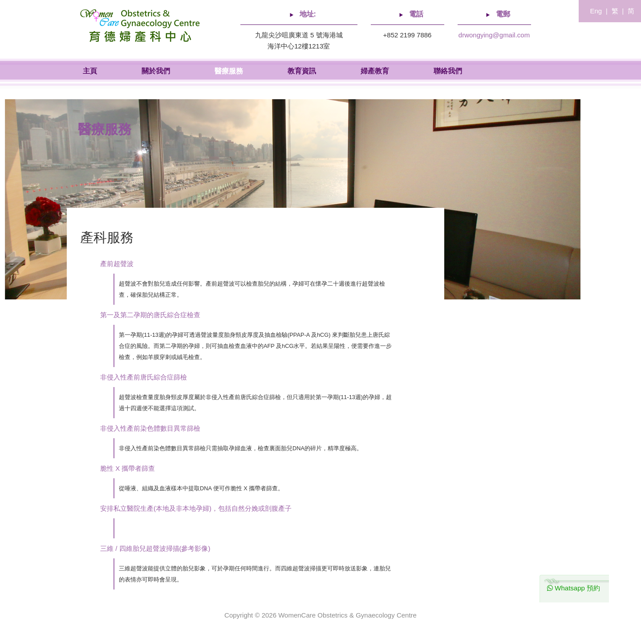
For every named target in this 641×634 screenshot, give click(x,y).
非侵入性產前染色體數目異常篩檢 (150, 428)
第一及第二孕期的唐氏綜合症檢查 (150, 315)
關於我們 (156, 71)
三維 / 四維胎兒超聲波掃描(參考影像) (155, 548)
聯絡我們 (448, 71)
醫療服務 (229, 71)
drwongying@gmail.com (494, 35)
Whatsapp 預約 (573, 588)
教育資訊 (302, 71)
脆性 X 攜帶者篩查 (127, 468)
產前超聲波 (117, 263)
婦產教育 (375, 71)
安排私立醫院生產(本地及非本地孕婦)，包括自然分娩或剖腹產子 (196, 508)
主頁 (90, 71)
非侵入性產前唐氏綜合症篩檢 (143, 377)
